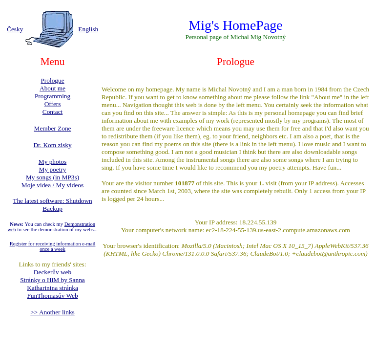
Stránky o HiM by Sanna (52, 280)
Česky (15, 29)
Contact (52, 111)
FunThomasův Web (52, 295)
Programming (52, 96)
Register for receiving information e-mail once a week (53, 246)
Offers (52, 104)
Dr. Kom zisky (52, 145)
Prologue (52, 80)
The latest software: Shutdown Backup (52, 204)
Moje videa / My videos (52, 185)
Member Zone (52, 128)
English (88, 29)
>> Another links (52, 312)
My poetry (52, 169)
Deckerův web (52, 272)
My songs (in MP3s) (52, 177)
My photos (52, 161)
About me (52, 88)
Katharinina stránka (52, 287)
